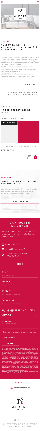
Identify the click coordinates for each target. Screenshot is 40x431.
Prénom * (7, 281)
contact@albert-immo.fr (15, 249)
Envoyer (10, 343)
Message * (8, 321)
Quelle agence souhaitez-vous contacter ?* (18, 310)
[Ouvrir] (2, 2)
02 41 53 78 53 (11, 244)
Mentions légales (27, 425)
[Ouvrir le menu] (38, 2)
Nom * (5, 272)
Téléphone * (9, 300)
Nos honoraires (7, 425)
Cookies (28, 426)
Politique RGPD (20, 426)
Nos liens (12, 426)
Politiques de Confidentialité (28, 371)
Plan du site (17, 425)
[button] (19, 264)
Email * (6, 291)
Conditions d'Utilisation (7, 372)
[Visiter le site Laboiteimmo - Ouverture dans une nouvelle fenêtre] (20, 420)
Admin (34, 425)
